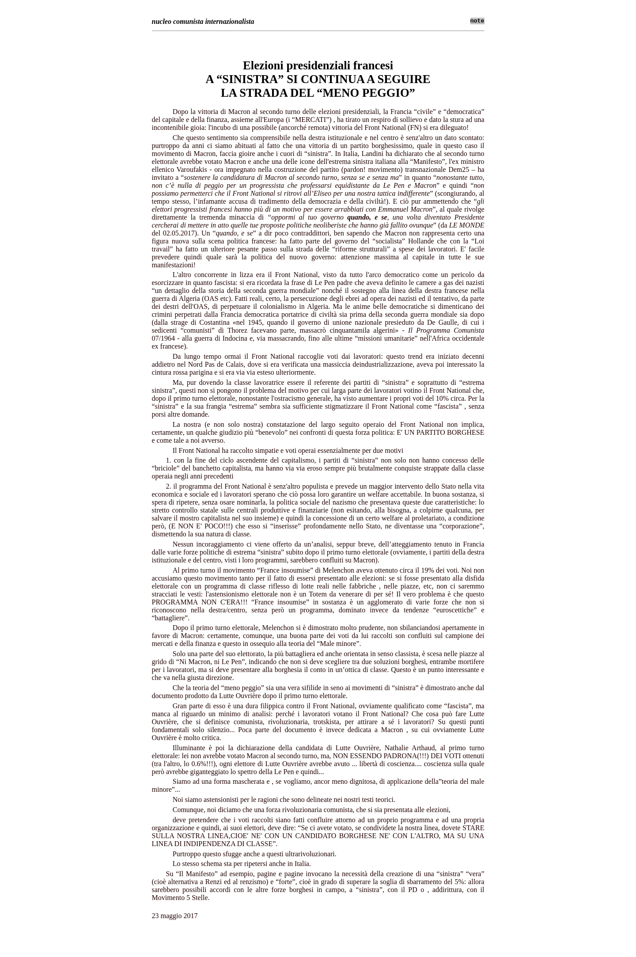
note (477, 21)
